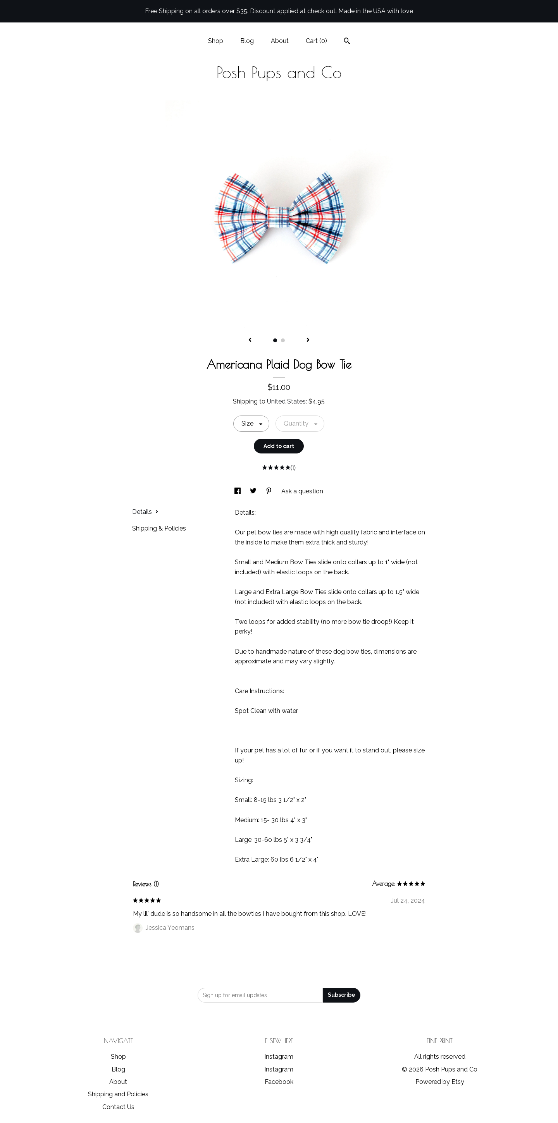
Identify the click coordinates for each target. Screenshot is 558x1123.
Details (145, 511)
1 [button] (275, 340)
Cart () (316, 41)
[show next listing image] (308, 340)
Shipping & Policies (159, 528)
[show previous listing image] (250, 340)
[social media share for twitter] (254, 491)
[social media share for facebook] (238, 491)
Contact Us (118, 1107)
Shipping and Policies (118, 1094)
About (280, 41)
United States (286, 401)
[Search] (347, 42)
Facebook (279, 1081)
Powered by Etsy (439, 1081)
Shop (215, 41)
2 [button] (283, 340)
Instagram (278, 1056)
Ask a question (302, 491)
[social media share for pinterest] (270, 491)
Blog (247, 41)
